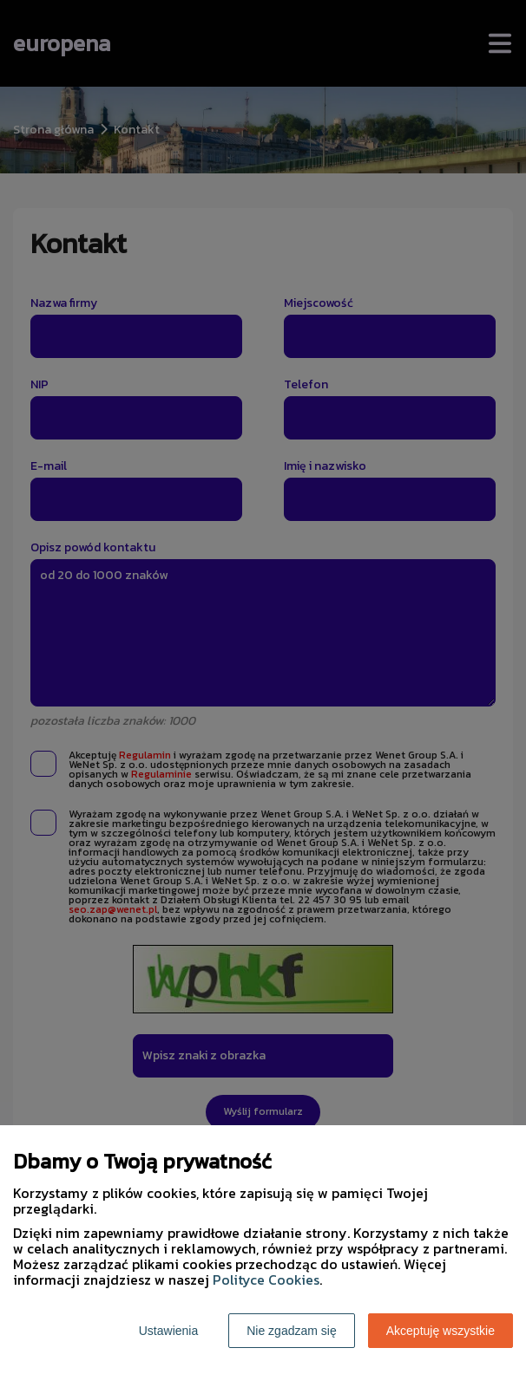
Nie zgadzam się (292, 1331)
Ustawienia (168, 1331)
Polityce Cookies (266, 1279)
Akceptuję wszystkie (440, 1331)
